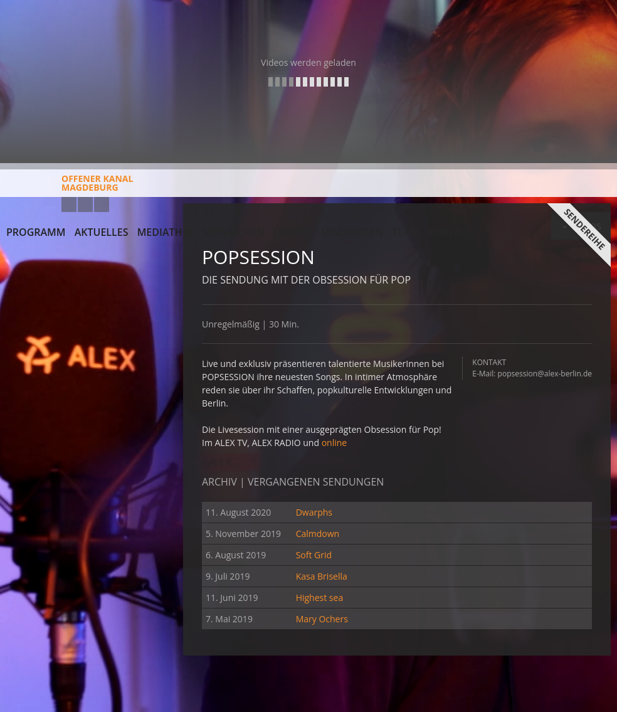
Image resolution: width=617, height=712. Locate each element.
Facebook (85, 204)
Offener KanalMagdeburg (69, 187)
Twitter (101, 204)
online (334, 443)
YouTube (68, 204)
